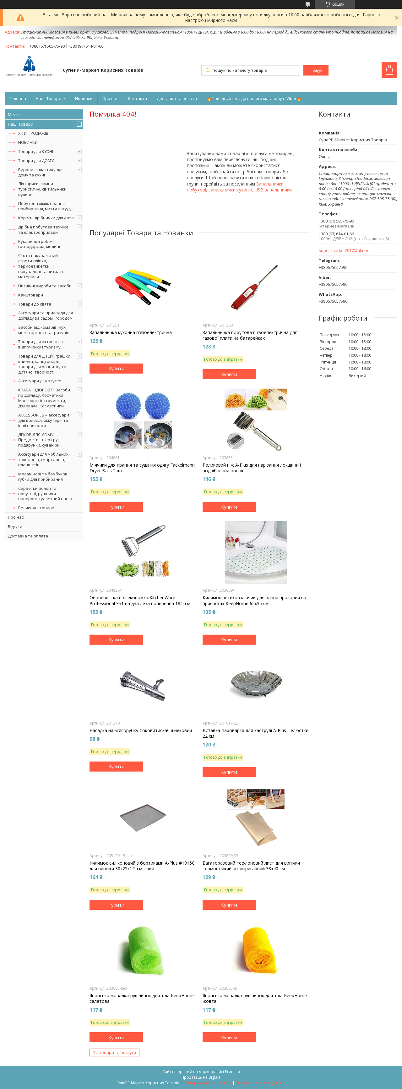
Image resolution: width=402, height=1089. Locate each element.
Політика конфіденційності (260, 1083)
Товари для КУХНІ (35, 151)
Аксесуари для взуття (39, 381)
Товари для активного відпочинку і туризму (40, 344)
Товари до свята (34, 304)
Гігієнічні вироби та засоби (45, 286)
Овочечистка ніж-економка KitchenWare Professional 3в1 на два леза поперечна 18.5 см (140, 600)
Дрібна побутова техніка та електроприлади (43, 229)
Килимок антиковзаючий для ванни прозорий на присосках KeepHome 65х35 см (254, 600)
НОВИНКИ (28, 142)
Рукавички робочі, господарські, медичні (40, 243)
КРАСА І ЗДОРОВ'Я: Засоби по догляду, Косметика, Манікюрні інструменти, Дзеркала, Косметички (44, 398)
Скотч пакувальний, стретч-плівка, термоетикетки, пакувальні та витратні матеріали (41, 266)
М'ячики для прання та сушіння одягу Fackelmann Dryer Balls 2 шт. (142, 468)
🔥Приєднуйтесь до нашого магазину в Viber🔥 (254, 98)
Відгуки (15, 526)
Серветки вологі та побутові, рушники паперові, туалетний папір (45, 493)
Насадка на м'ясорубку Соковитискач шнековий (141, 730)
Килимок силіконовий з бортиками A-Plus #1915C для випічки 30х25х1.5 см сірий (142, 866)
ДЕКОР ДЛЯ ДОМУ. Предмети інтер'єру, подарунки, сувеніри (39, 440)
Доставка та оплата (177, 98)
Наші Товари (48, 98)
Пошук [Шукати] (315, 70)
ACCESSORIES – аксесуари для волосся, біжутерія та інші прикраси (43, 420)
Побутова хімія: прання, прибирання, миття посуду (45, 206)
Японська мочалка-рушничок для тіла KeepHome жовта (255, 998)
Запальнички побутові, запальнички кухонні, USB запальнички (239, 187)
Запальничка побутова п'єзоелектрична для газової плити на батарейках (250, 335)
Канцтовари (30, 295)
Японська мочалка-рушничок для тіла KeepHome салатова (142, 998)
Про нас (110, 98)
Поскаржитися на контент (207, 1083)
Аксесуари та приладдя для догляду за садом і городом (45, 315)
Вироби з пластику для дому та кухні (40, 172)
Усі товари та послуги (114, 1052)
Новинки (84, 98)
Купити (116, 368)
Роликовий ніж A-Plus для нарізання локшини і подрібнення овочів (252, 468)
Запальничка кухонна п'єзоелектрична (131, 332)
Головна (17, 98)
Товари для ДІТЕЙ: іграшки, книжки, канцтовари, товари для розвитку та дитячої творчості (44, 364)
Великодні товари (36, 507)
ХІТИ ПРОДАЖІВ (33, 133)
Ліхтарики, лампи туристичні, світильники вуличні (42, 189)
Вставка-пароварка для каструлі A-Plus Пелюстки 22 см (255, 733)
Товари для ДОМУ (36, 160)
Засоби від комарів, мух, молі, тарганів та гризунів (43, 329)
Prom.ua (232, 1071)
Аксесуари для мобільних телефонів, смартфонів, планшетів (43, 459)
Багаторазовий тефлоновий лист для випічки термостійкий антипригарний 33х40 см (251, 866)
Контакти (137, 98)
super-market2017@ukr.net (345, 250)
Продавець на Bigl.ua (201, 1077)
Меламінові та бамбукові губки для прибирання (43, 476)
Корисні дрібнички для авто (46, 218)
